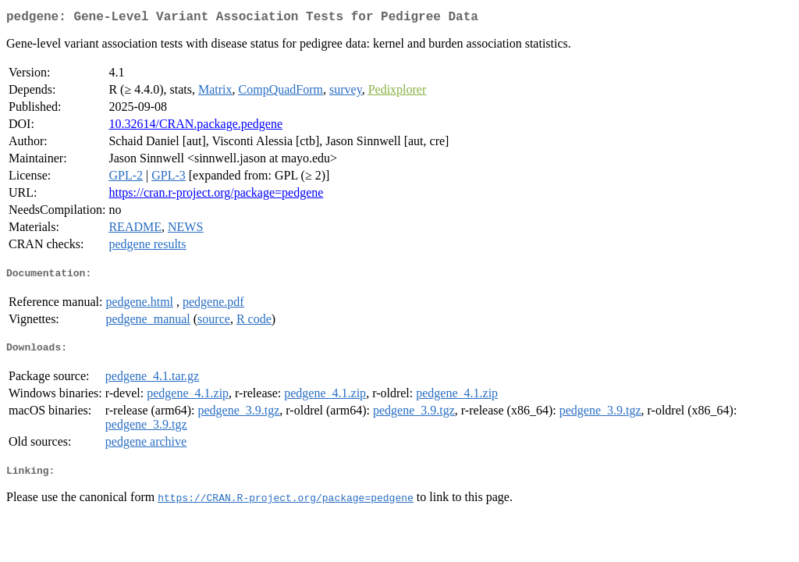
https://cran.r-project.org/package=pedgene (215, 195)
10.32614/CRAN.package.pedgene (195, 126)
